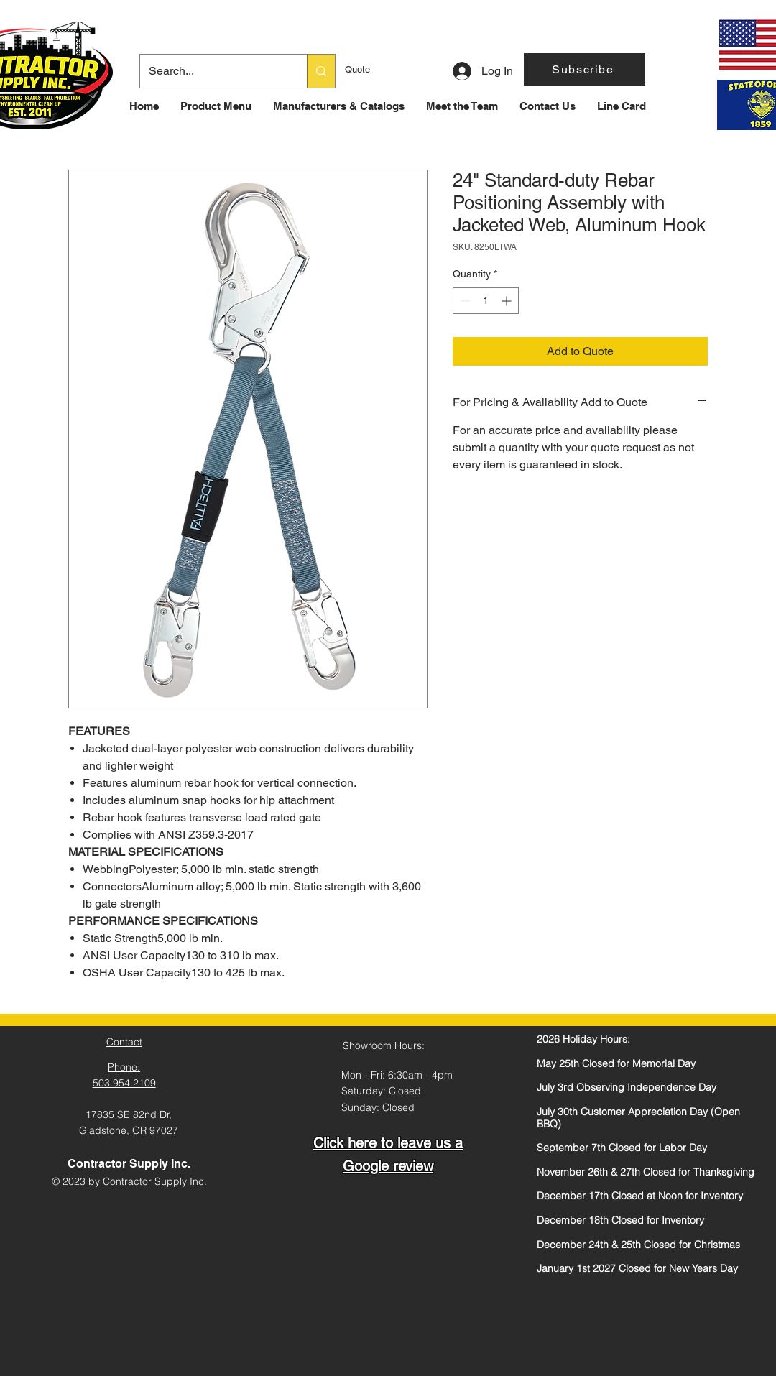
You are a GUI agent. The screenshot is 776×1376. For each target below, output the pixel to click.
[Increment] (508, 300)
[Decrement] (464, 300)
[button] (584, 69)
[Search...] (213, 71)
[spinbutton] (486, 300)
